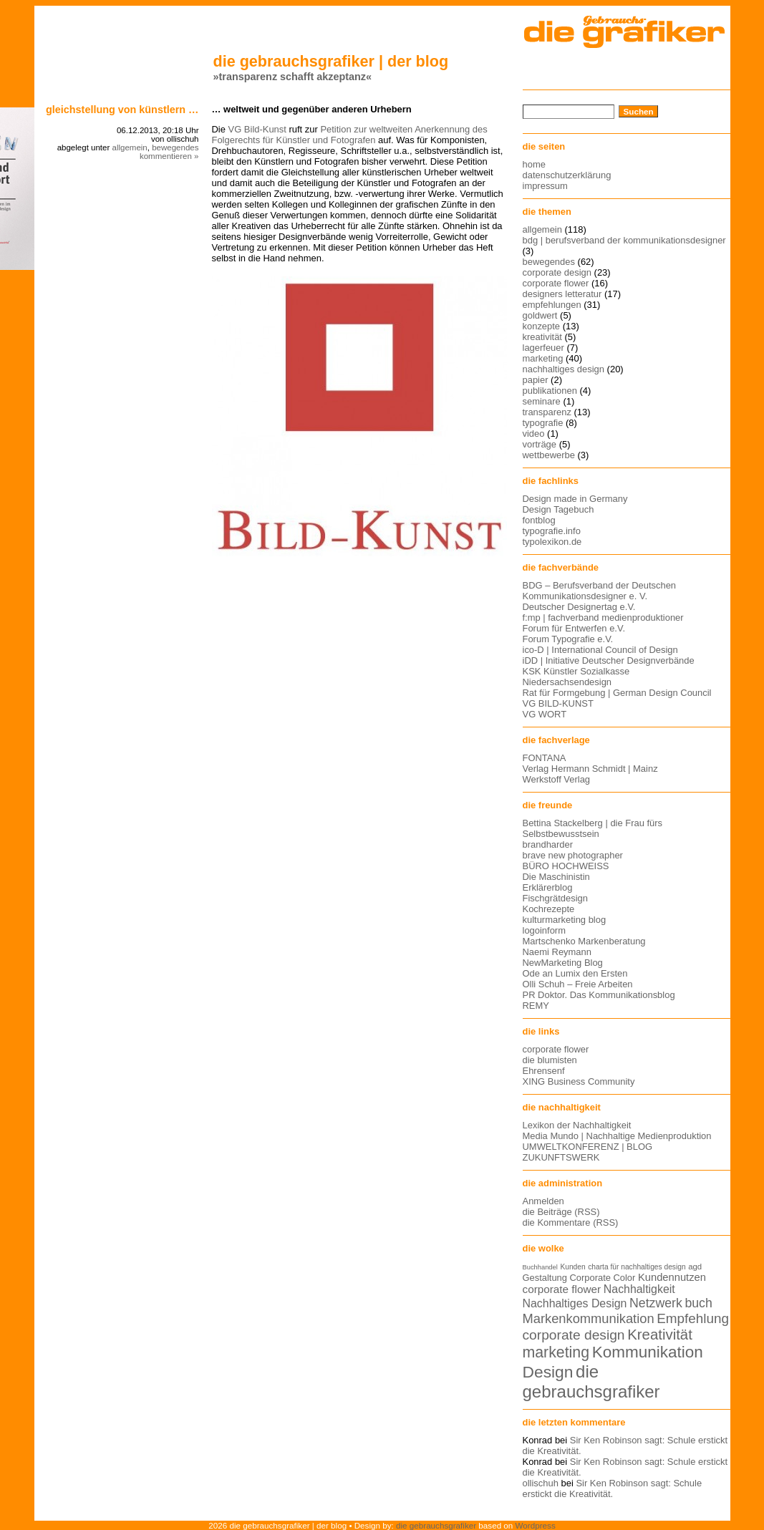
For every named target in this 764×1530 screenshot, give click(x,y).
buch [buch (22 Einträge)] (698, 1303)
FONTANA (544, 757)
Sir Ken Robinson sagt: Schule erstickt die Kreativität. (612, 1488)
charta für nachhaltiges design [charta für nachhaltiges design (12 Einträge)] (636, 1267)
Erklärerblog (548, 887)
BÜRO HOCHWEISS (566, 866)
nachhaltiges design (564, 369)
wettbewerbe (549, 455)
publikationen (550, 390)
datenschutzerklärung (567, 175)
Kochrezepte (549, 909)
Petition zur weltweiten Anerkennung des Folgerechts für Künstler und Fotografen (350, 134)
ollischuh (541, 1483)
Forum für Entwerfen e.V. (574, 628)
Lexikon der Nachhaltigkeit (577, 1125)
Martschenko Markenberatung (584, 941)
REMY (536, 1005)
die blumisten (550, 1060)
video (534, 433)
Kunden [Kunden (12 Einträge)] (572, 1267)
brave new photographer (573, 855)
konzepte (542, 326)
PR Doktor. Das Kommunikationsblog (599, 994)
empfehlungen (552, 304)
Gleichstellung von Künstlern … (122, 109)
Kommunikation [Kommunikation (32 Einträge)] (647, 1352)
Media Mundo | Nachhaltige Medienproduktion (617, 1135)
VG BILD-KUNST (558, 703)
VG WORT (545, 714)
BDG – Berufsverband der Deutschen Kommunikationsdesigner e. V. (600, 590)
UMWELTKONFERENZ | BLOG (588, 1146)
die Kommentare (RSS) (571, 1222)
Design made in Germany (575, 498)
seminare (542, 401)
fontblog (539, 520)
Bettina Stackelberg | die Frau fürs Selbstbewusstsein (593, 828)
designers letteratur (562, 294)
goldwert (540, 315)
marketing (543, 358)
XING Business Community (579, 1081)
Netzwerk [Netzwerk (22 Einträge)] (655, 1303)
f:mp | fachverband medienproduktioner (603, 617)
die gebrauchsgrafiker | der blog (331, 61)
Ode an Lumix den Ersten (575, 973)
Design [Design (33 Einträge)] (548, 1371)
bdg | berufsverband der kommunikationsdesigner (624, 240)
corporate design (557, 272)
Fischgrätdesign (555, 898)
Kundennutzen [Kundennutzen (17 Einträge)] (672, 1277)
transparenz (547, 412)
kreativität (542, 336)
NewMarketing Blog (563, 962)
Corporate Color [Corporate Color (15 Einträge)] (603, 1277)
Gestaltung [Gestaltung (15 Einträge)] (545, 1277)
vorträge (540, 444)
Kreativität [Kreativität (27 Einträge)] (659, 1334)
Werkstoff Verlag (557, 779)
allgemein (129, 147)
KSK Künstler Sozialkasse (576, 671)
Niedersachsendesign (567, 682)
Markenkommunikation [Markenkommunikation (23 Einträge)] (588, 1318)
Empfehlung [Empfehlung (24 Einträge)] (693, 1318)
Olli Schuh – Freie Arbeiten (578, 984)
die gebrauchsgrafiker (436, 1525)
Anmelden (543, 1201)
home (534, 164)
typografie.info (552, 531)
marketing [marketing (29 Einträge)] (556, 1352)
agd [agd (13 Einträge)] (695, 1266)
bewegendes (175, 147)
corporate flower (556, 283)
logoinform (544, 930)
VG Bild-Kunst (257, 129)
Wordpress (536, 1525)
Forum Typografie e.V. (568, 639)
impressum (545, 185)
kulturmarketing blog (564, 919)
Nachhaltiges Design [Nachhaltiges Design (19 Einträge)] (575, 1303)
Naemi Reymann (557, 951)
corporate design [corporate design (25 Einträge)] (574, 1334)
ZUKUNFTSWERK (561, 1157)
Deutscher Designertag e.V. (579, 606)
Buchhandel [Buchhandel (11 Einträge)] (540, 1267)
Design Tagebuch (558, 509)
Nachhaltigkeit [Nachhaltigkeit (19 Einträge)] (639, 1289)
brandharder (548, 844)
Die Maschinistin (556, 876)
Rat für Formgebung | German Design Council (617, 692)
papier (535, 379)
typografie (543, 422)
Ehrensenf (544, 1070)
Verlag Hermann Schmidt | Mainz (590, 768)
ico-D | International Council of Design (600, 649)
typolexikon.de (552, 541)
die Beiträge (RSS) (561, 1211)
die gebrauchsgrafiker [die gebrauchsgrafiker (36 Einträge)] (591, 1381)
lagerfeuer (543, 347)
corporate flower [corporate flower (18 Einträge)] (562, 1289)
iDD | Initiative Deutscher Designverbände (609, 660)
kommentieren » (169, 156)
